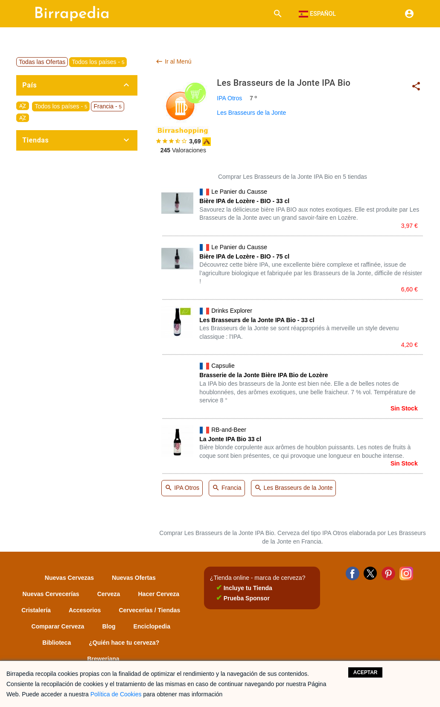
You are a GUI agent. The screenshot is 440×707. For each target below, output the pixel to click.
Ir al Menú (173, 61)
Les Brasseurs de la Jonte (251, 112)
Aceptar (365, 672)
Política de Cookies (116, 694)
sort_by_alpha (22, 106)
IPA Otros (229, 98)
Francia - (107, 106)
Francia (227, 488)
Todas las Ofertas (42, 61)
